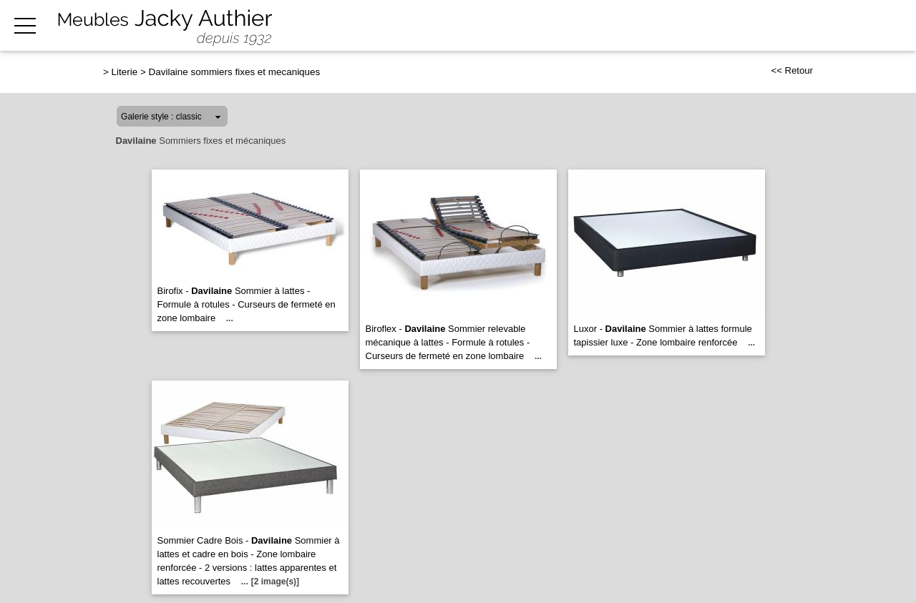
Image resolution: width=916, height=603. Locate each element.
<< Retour (792, 70)
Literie (125, 72)
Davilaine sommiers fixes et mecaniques (235, 72)
